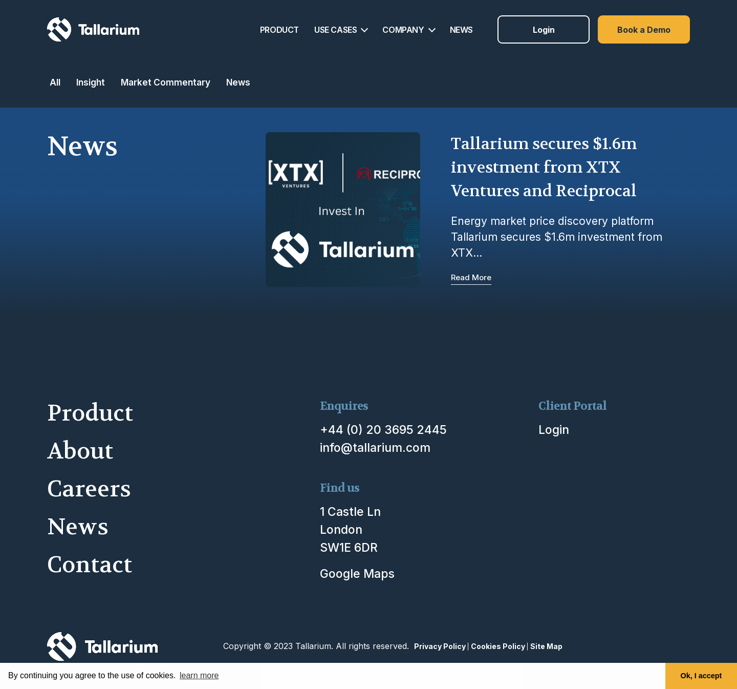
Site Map (546, 646)
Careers (89, 489)
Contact (89, 564)
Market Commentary (165, 82)
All (55, 82)
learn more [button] (199, 675)
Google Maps (357, 574)
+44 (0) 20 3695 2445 (383, 430)
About (80, 451)
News (238, 82)
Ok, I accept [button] (701, 676)
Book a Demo (643, 30)
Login (544, 30)
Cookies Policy (498, 646)
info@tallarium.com (375, 448)
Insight (90, 82)
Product (90, 413)
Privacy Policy (440, 646)
